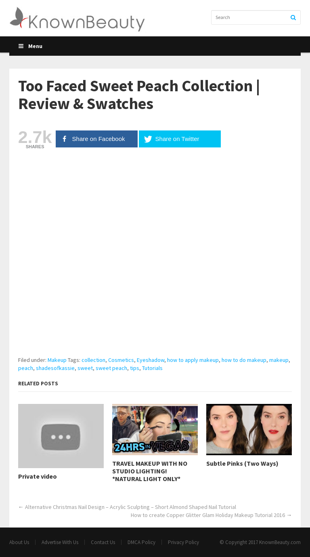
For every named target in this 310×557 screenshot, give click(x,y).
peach (25, 368)
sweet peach (111, 368)
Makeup (57, 360)
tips (134, 368)
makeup (279, 360)
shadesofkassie (55, 368)
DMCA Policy (141, 542)
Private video (37, 476)
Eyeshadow (150, 360)
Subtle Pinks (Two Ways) (242, 463)
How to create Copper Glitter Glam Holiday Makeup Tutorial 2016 (208, 515)
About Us (19, 542)
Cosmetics (121, 360)
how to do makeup (244, 360)
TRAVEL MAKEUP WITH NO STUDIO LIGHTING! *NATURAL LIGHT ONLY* (149, 471)
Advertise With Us (60, 542)
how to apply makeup (193, 360)
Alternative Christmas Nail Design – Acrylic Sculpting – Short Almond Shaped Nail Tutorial (130, 507)
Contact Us (103, 542)
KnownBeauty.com (280, 542)
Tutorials (152, 368)
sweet (85, 368)
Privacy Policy (183, 542)
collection (93, 360)
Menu (29, 46)
